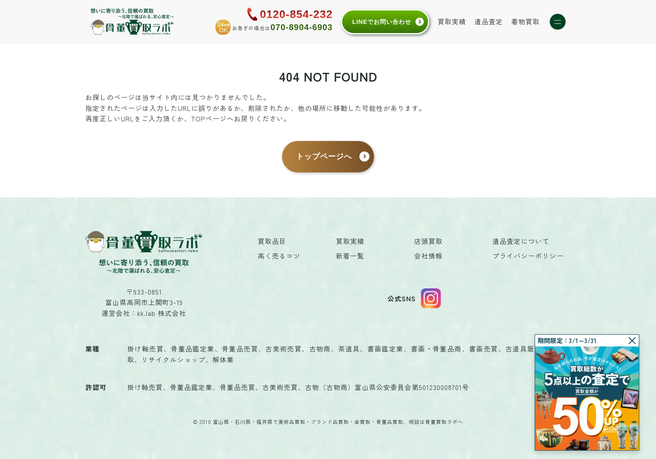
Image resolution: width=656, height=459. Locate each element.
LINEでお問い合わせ (381, 21)
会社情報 (428, 256)
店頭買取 (428, 241)
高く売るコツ (279, 256)
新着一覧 (350, 256)
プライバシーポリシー (528, 256)
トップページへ (324, 156)
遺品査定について (520, 241)
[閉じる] (632, 340)
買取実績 (452, 21)
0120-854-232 (296, 14)
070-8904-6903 (301, 27)
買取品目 (272, 241)
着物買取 (525, 21)
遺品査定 (488, 21)
